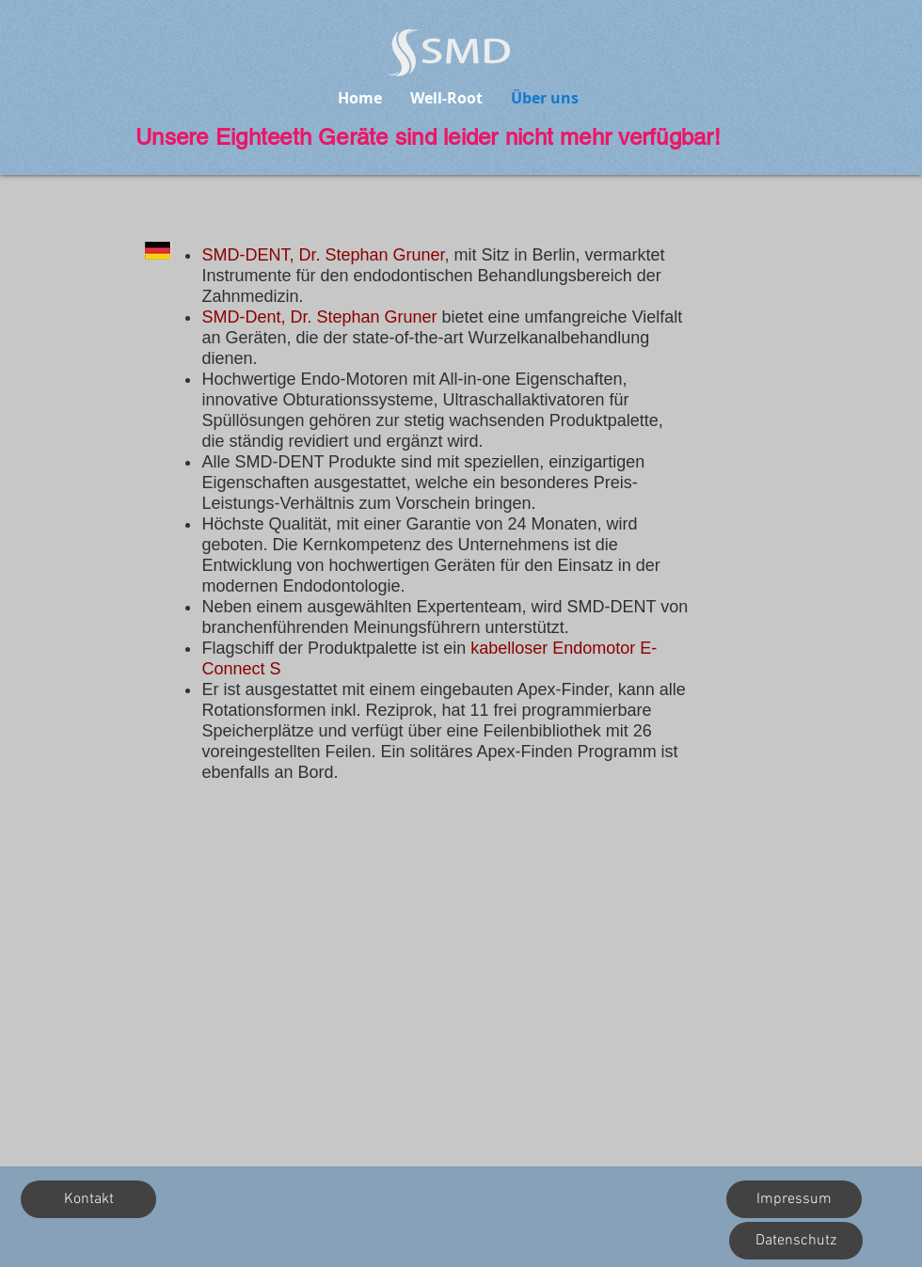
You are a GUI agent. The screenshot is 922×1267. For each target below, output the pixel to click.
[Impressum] (794, 1199)
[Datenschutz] (796, 1240)
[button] (88, 1199)
